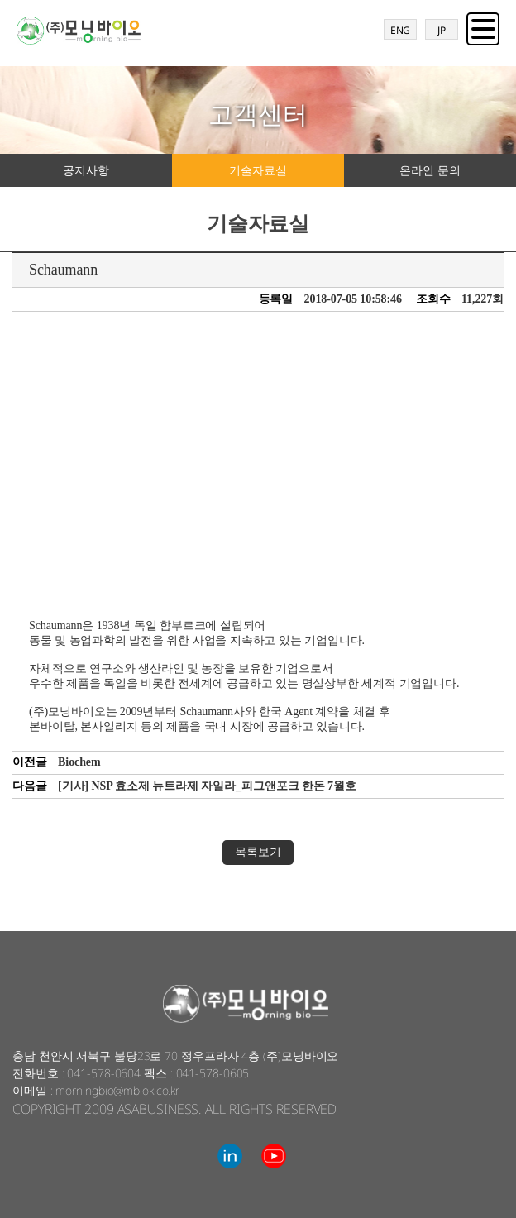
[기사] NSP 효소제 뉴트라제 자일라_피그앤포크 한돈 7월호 (207, 786)
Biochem (79, 762)
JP (441, 30)
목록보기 (258, 852)
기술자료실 (258, 170)
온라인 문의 (429, 170)
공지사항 (86, 170)
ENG (400, 30)
